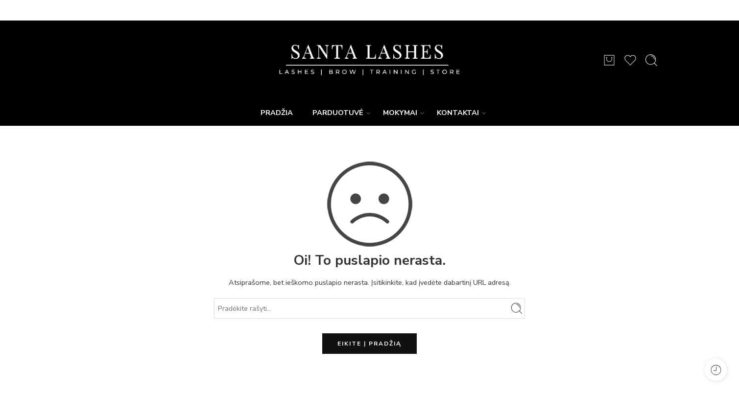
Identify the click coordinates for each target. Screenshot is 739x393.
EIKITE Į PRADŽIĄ (369, 343)
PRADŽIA (277, 112)
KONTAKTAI (458, 113)
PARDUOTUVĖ (337, 113)
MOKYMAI (400, 113)
